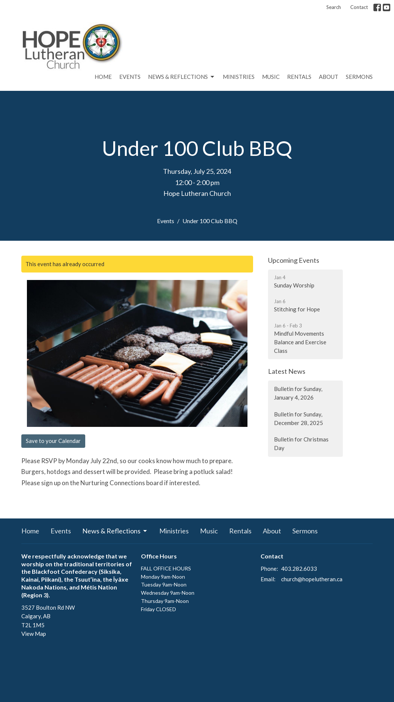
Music (271, 76)
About (328, 76)
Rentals (299, 76)
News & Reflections (181, 77)
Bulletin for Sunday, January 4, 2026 (298, 393)
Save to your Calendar (53, 440)
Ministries (239, 76)
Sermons (359, 76)
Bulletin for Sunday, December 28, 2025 (298, 418)
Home (103, 76)
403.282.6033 (299, 568)
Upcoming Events (293, 260)
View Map (33, 633)
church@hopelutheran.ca (311, 579)
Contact (359, 7)
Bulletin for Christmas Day (301, 443)
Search (333, 7)
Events (130, 76)
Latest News (286, 371)
